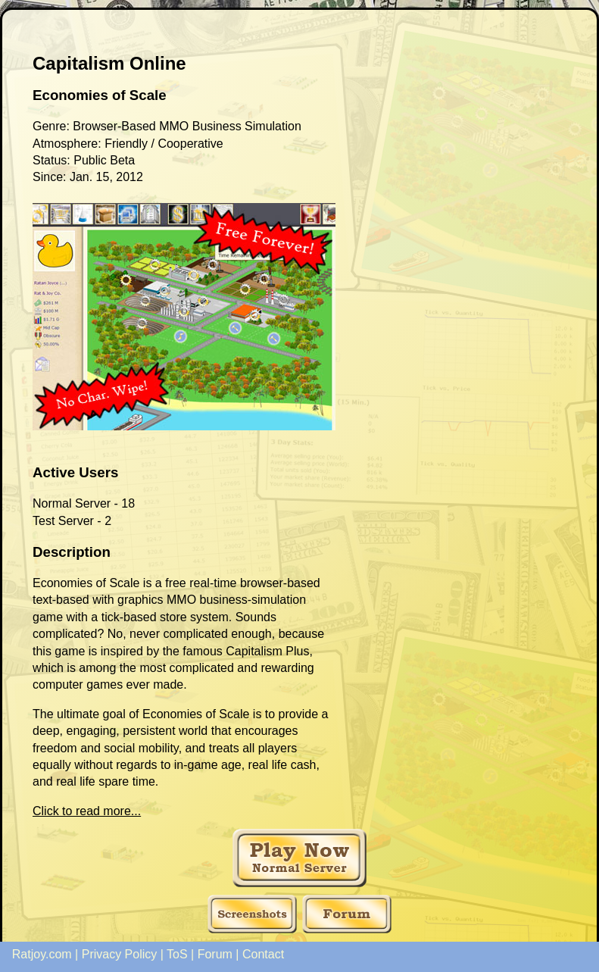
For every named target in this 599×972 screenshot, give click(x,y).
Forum (215, 954)
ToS (177, 954)
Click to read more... (87, 811)
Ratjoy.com (42, 954)
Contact (263, 954)
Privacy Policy (120, 954)
